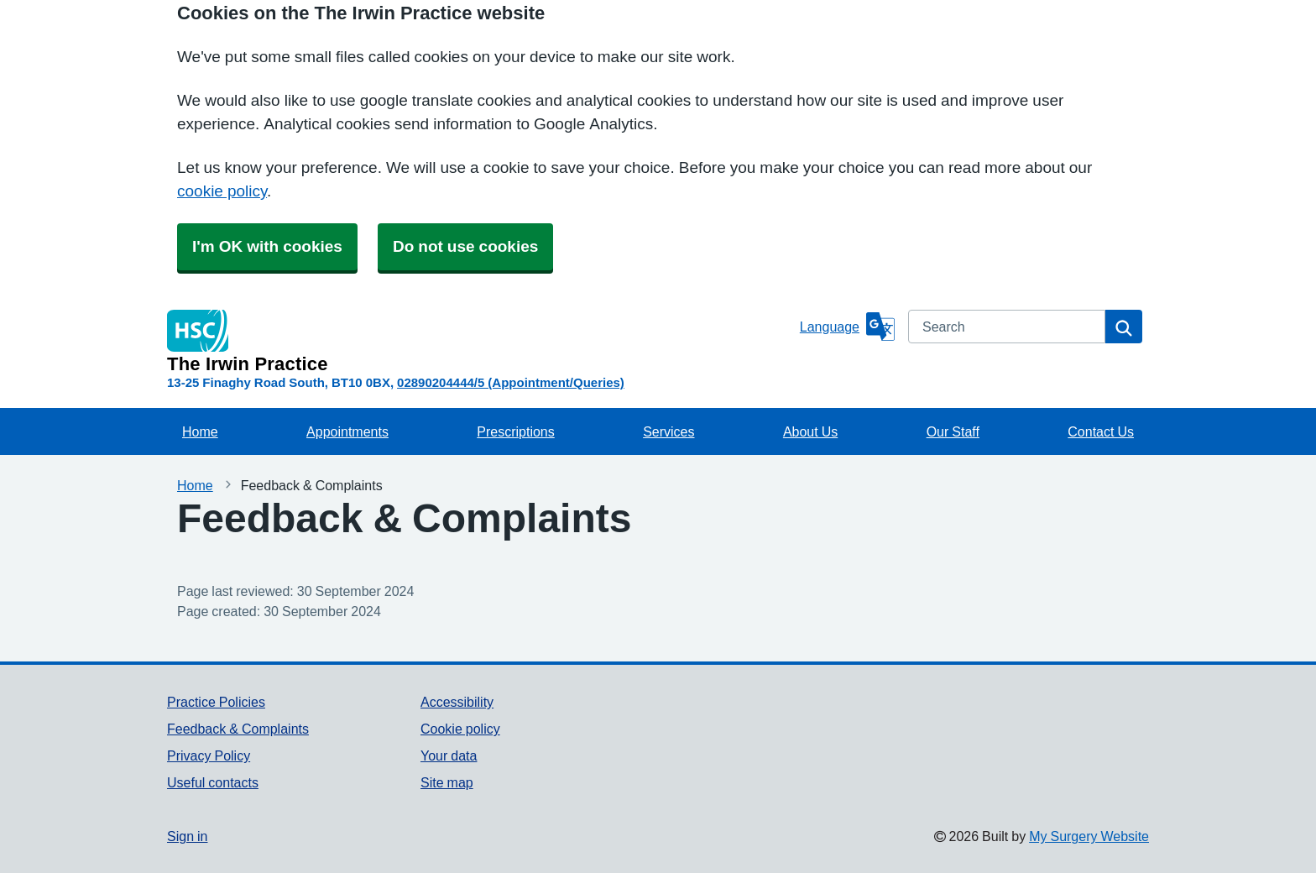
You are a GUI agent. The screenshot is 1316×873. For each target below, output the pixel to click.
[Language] (847, 326)
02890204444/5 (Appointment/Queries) (510, 382)
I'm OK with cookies (267, 246)
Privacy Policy (208, 755)
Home (200, 431)
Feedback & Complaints (238, 728)
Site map (446, 782)
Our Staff (953, 431)
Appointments (347, 431)
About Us (810, 431)
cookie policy (222, 191)
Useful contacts (212, 782)
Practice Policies (216, 701)
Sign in (187, 836)
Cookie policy (460, 728)
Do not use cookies (465, 246)
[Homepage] (480, 342)
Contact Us (1101, 431)
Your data (448, 755)
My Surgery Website (1089, 836)
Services (668, 431)
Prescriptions (515, 431)
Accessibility (457, 701)
